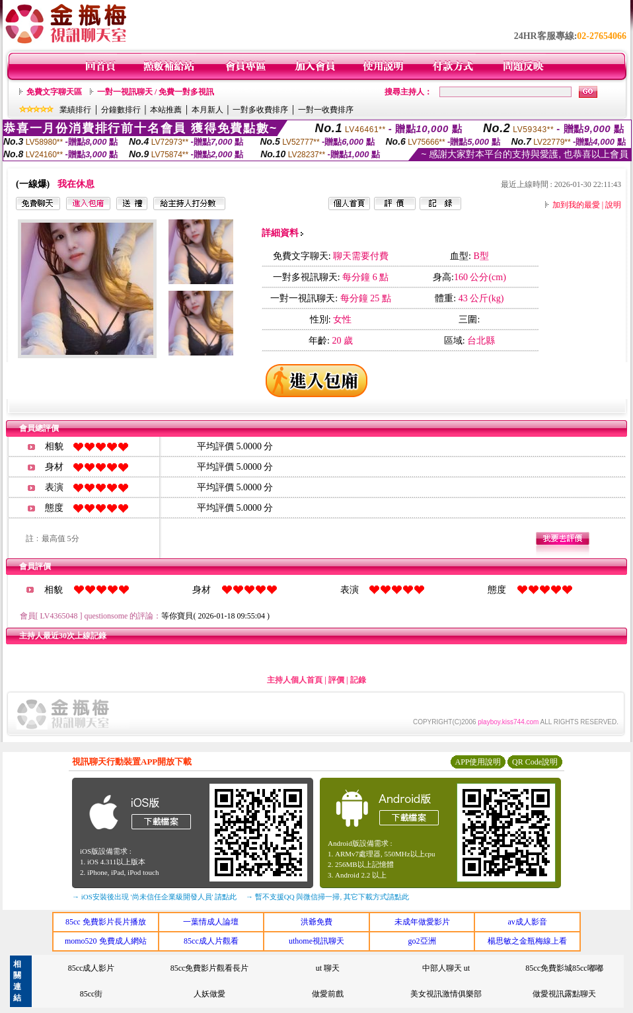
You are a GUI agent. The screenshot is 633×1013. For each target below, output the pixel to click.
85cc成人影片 (91, 968)
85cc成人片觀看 (211, 941)
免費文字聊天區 (54, 91)
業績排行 (75, 109)
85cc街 (91, 993)
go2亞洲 (422, 941)
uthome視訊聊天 (316, 941)
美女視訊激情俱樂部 (446, 993)
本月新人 (207, 109)
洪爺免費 (316, 921)
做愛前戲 (328, 993)
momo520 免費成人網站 (106, 941)
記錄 (358, 680)
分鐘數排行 (121, 109)
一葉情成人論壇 (211, 921)
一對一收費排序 (326, 109)
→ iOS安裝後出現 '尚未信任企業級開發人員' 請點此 (154, 897)
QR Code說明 (535, 762)
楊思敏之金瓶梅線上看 (527, 941)
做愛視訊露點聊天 (564, 993)
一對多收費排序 (260, 109)
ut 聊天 (328, 968)
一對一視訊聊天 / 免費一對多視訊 (155, 91)
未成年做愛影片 (422, 921)
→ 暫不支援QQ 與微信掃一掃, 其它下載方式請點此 (327, 897)
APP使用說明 (478, 762)
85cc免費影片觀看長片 (209, 968)
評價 (336, 680)
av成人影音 (527, 921)
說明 (613, 204)
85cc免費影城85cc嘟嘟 (564, 968)
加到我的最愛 (576, 204)
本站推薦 (166, 109)
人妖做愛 (209, 993)
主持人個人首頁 (294, 680)
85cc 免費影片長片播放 (105, 921)
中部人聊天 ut (446, 968)
